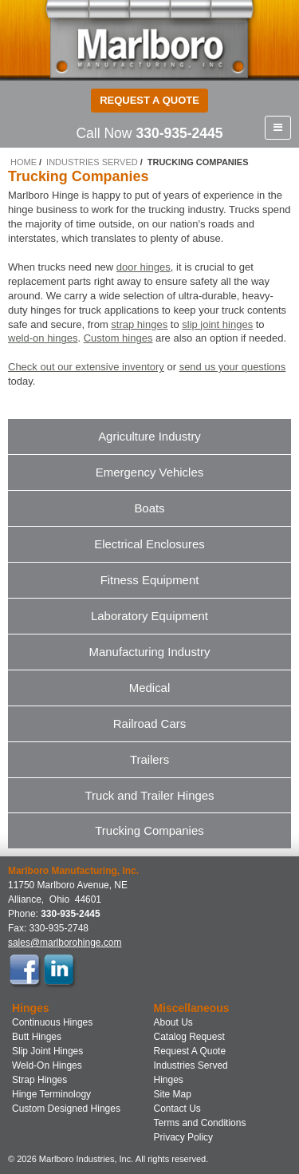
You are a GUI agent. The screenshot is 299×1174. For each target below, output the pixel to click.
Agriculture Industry (149, 436)
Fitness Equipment (149, 580)
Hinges (168, 1079)
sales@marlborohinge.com (64, 942)
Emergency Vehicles (149, 472)
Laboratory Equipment (149, 616)
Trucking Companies (149, 830)
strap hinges (139, 324)
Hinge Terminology (51, 1094)
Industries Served (92, 162)
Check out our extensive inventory (86, 367)
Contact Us (177, 1108)
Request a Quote (149, 100)
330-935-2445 (179, 133)
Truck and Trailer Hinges (149, 795)
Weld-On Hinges (47, 1065)
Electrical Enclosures (149, 544)
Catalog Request (189, 1036)
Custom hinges (118, 338)
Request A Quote (190, 1051)
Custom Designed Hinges (66, 1108)
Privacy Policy (184, 1137)
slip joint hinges (217, 324)
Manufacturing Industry (149, 651)
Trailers (149, 759)
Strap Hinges (39, 1079)
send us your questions (232, 367)
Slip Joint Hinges (47, 1051)
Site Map (172, 1094)
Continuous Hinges (52, 1022)
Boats (149, 508)
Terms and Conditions (200, 1123)
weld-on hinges (42, 338)
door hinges (143, 267)
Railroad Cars (149, 723)
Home (23, 162)
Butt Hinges (36, 1036)
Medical (149, 687)
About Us (173, 1022)
